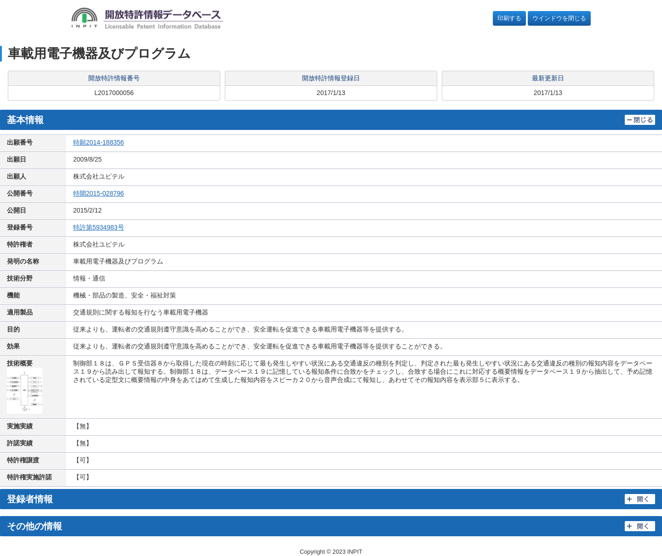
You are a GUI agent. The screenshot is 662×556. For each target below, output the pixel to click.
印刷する (509, 18)
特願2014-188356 (98, 142)
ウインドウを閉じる (559, 18)
